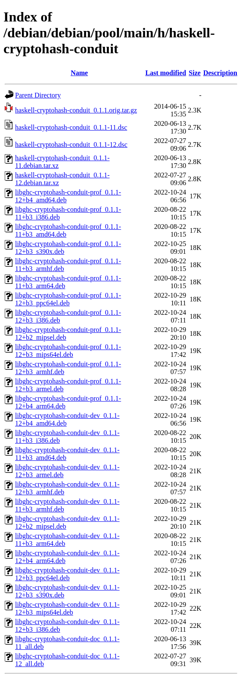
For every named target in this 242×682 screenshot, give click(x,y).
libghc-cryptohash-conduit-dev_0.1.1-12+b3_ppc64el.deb (67, 574)
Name (79, 72)
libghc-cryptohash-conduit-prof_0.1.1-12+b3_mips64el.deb (68, 350)
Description (220, 72)
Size (195, 72)
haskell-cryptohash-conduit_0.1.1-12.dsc (71, 144)
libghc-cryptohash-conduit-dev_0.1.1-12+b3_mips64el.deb (67, 608)
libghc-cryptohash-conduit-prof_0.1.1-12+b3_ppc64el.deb (68, 299)
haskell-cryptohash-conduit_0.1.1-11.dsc (71, 127)
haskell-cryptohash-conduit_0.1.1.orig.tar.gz (76, 110)
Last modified (166, 72)
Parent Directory (38, 95)
